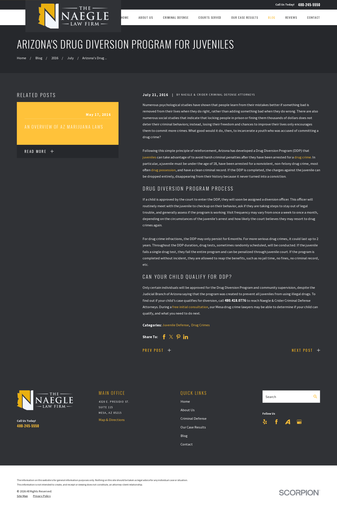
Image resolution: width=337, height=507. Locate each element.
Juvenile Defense (175, 325)
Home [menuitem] (125, 17)
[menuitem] (22, 496)
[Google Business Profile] (299, 421)
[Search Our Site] (315, 396)
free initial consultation (190, 306)
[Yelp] (265, 421)
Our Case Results (193, 427)
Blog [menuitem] (271, 17)
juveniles (149, 157)
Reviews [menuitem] (291, 17)
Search (270, 396)
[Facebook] (276, 421)
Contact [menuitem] (313, 17)
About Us (188, 410)
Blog (184, 435)
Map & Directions (112, 419)
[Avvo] (287, 421)
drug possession (163, 170)
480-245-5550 (309, 5)
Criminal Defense (194, 418)
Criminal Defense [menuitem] (175, 17)
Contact (187, 444)
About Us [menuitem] (146, 17)
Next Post (302, 350)
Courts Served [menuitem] (209, 17)
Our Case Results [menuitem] (244, 17)
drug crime (302, 157)
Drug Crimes (200, 325)
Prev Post (153, 350)
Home (185, 401)
